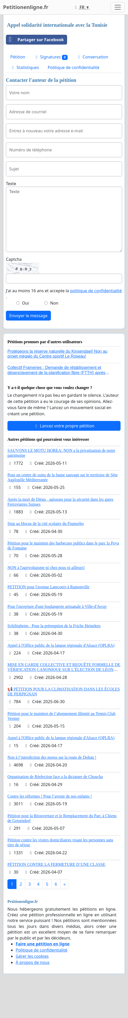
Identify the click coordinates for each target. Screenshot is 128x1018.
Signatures (51, 57)
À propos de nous (33, 962)
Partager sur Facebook (35, 39)
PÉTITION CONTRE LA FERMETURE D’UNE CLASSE (56, 864)
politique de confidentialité (96, 291)
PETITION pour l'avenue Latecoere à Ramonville (48, 587)
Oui (25, 303)
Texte (11, 183)
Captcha (14, 259)
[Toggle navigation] (118, 7)
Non (54, 303)
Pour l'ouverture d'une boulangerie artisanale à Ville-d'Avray (57, 606)
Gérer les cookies (32, 956)
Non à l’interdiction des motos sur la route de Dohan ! (51, 757)
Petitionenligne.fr (25, 7)
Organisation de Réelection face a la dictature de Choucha (55, 776)
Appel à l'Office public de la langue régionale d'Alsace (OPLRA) (60, 645)
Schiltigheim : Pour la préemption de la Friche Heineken (53, 626)
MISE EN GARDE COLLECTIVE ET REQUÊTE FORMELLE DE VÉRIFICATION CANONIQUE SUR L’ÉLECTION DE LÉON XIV (63, 669)
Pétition (17, 57)
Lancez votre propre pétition (64, 426)
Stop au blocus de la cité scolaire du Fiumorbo (45, 523)
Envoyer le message (28, 315)
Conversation (92, 57)
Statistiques (24, 67)
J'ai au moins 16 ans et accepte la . (64, 294)
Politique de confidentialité (73, 67)
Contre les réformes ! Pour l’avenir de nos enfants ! (49, 796)
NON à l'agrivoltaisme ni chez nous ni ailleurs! (46, 567)
